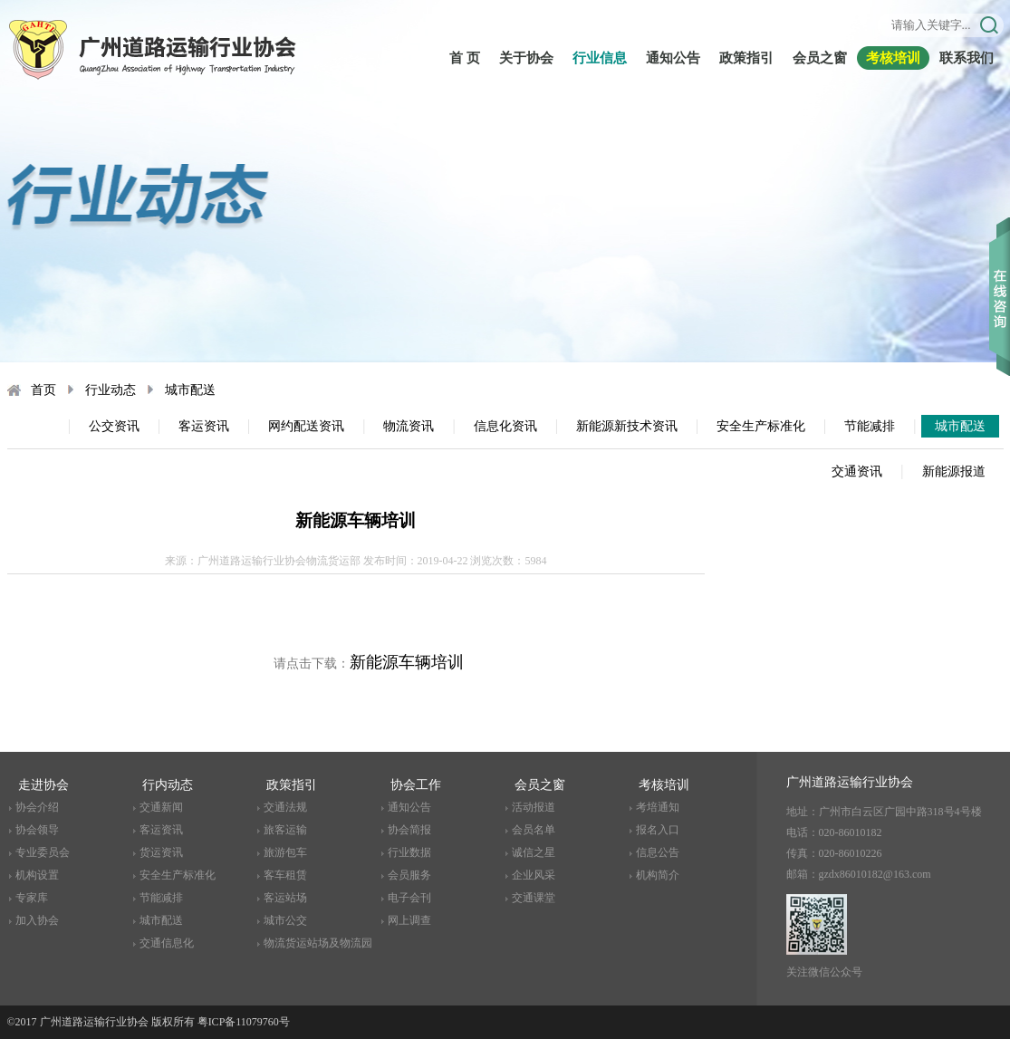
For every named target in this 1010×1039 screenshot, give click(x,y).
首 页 (464, 58)
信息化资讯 (505, 426)
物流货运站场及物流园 (318, 943)
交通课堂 (533, 897)
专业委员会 (42, 852)
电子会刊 (409, 897)
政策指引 (746, 58)
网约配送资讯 (306, 426)
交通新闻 (161, 807)
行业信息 (599, 58)
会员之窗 (820, 58)
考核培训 (893, 58)
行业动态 (110, 390)
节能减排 (869, 426)
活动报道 (533, 807)
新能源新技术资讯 (627, 426)
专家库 (31, 897)
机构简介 (657, 875)
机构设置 (37, 875)
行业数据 (409, 852)
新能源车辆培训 (407, 662)
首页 (43, 390)
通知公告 (673, 58)
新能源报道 (954, 471)
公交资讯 (114, 426)
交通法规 (285, 807)
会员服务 (409, 875)
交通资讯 (857, 471)
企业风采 (533, 875)
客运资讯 (203, 426)
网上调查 (409, 920)
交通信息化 (166, 943)
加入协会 (37, 920)
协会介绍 (37, 807)
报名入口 (657, 829)
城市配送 (190, 390)
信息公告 (657, 852)
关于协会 (526, 58)
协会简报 (409, 829)
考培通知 (657, 807)
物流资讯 (408, 426)
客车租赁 (285, 875)
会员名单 (533, 829)
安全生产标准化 (761, 426)
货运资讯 (161, 852)
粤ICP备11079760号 (243, 1021)
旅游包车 (285, 852)
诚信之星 (533, 852)
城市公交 (285, 920)
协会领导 (37, 829)
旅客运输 (285, 829)
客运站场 (285, 897)
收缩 (999, 270)
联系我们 (966, 58)
